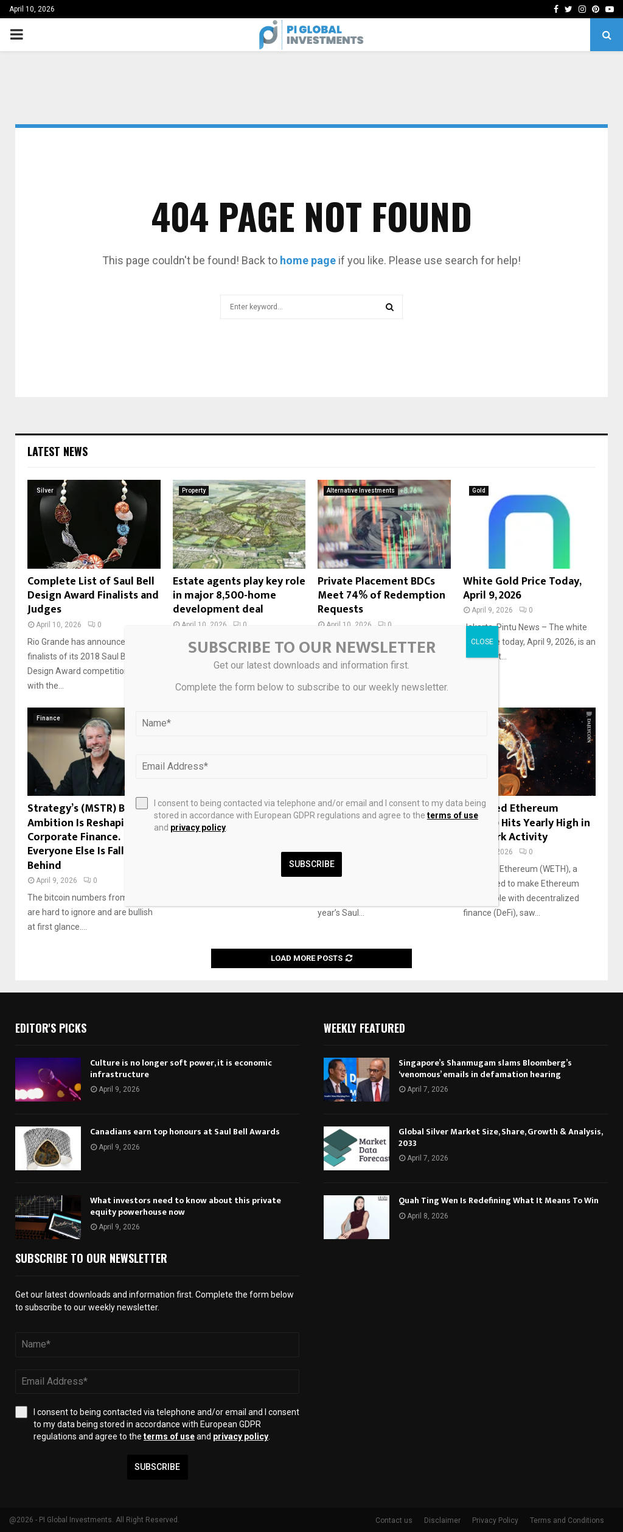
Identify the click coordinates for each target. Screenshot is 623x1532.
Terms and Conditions (567, 1520)
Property (194, 490)
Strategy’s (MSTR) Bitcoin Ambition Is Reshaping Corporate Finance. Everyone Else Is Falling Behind (90, 837)
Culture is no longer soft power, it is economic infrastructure (181, 1068)
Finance (48, 718)
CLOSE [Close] (482, 642)
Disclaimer (442, 1520)
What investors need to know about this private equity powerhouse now (185, 1205)
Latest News (57, 451)
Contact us (393, 1520)
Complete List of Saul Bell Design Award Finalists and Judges (93, 595)
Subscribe (157, 1467)
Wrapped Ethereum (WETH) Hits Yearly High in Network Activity (526, 822)
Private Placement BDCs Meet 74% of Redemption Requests (381, 595)
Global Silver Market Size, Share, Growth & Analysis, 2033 (500, 1137)
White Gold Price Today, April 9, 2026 (522, 588)
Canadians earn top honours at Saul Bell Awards (185, 1132)
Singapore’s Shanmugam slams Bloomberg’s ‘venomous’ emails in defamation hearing (485, 1068)
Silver (45, 490)
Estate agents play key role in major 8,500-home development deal (239, 595)
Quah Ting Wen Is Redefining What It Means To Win (499, 1200)
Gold (479, 490)
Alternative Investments (361, 490)
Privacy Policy (495, 1520)
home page (308, 260)
